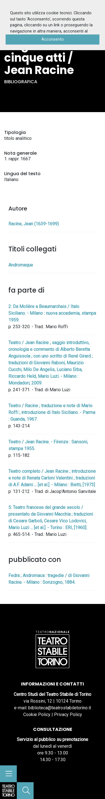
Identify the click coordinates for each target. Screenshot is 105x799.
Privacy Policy (68, 714)
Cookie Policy (36, 714)
